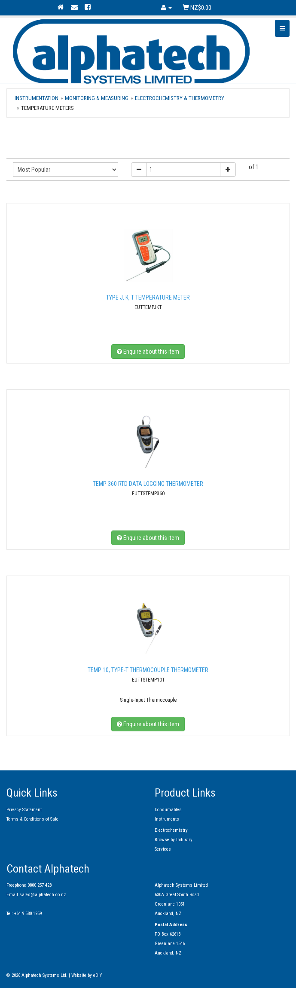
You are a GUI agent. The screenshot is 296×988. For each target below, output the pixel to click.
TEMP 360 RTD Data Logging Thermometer (148, 483)
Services (163, 849)
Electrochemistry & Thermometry (179, 98)
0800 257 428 (39, 885)
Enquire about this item (148, 351)
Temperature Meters (47, 108)
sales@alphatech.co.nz (42, 894)
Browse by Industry (173, 840)
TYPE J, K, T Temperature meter (148, 297)
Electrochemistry (171, 830)
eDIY (97, 975)
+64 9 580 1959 (28, 913)
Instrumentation (36, 98)
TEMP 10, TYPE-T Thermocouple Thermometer (148, 670)
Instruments (167, 819)
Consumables (168, 809)
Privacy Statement (24, 809)
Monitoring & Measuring (96, 98)
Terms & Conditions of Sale (32, 819)
